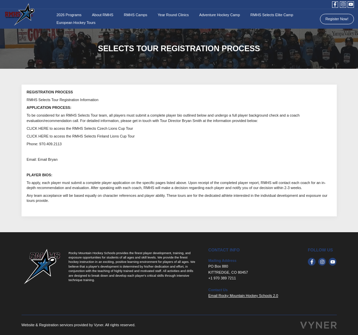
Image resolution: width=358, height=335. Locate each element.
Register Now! (336, 19)
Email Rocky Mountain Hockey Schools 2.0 (243, 296)
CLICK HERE (37, 128)
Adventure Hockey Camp (219, 15)
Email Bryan (48, 159)
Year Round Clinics (173, 15)
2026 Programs (69, 15)
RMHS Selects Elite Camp (272, 15)
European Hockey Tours (76, 23)
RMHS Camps (136, 15)
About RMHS (102, 15)
